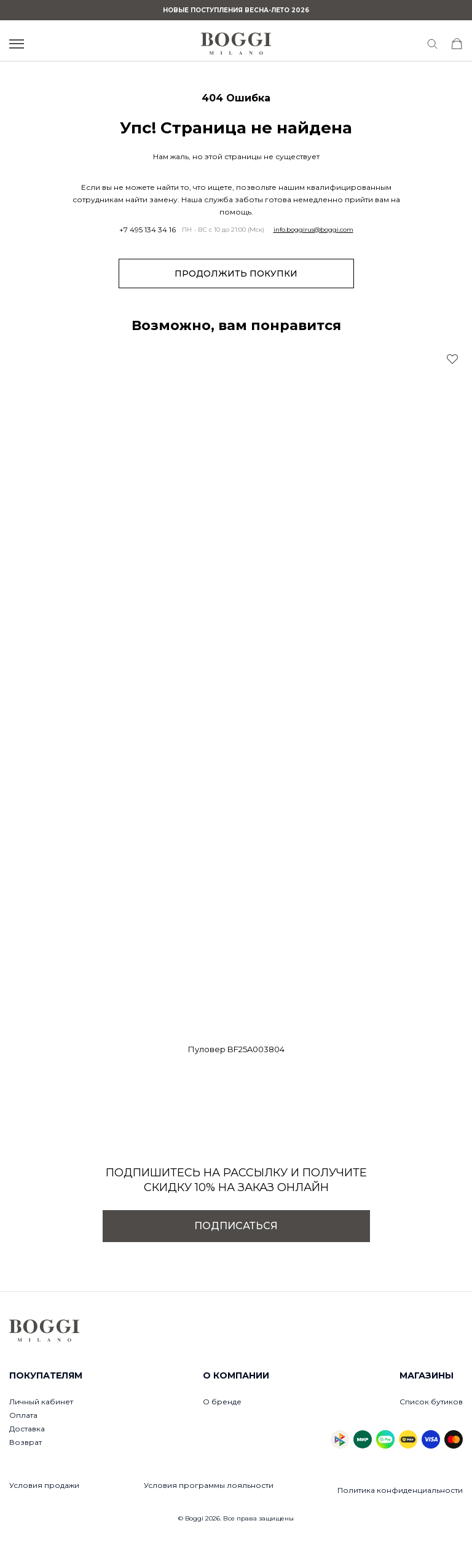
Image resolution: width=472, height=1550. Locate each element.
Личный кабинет (41, 1401)
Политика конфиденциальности (400, 1490)
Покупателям (45, 1375)
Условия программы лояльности (208, 1485)
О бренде (222, 1401)
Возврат (25, 1442)
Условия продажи (44, 1485)
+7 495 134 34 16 (147, 230)
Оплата (23, 1415)
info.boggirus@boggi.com (313, 230)
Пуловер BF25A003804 (236, 1049)
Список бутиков (431, 1401)
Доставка (27, 1428)
